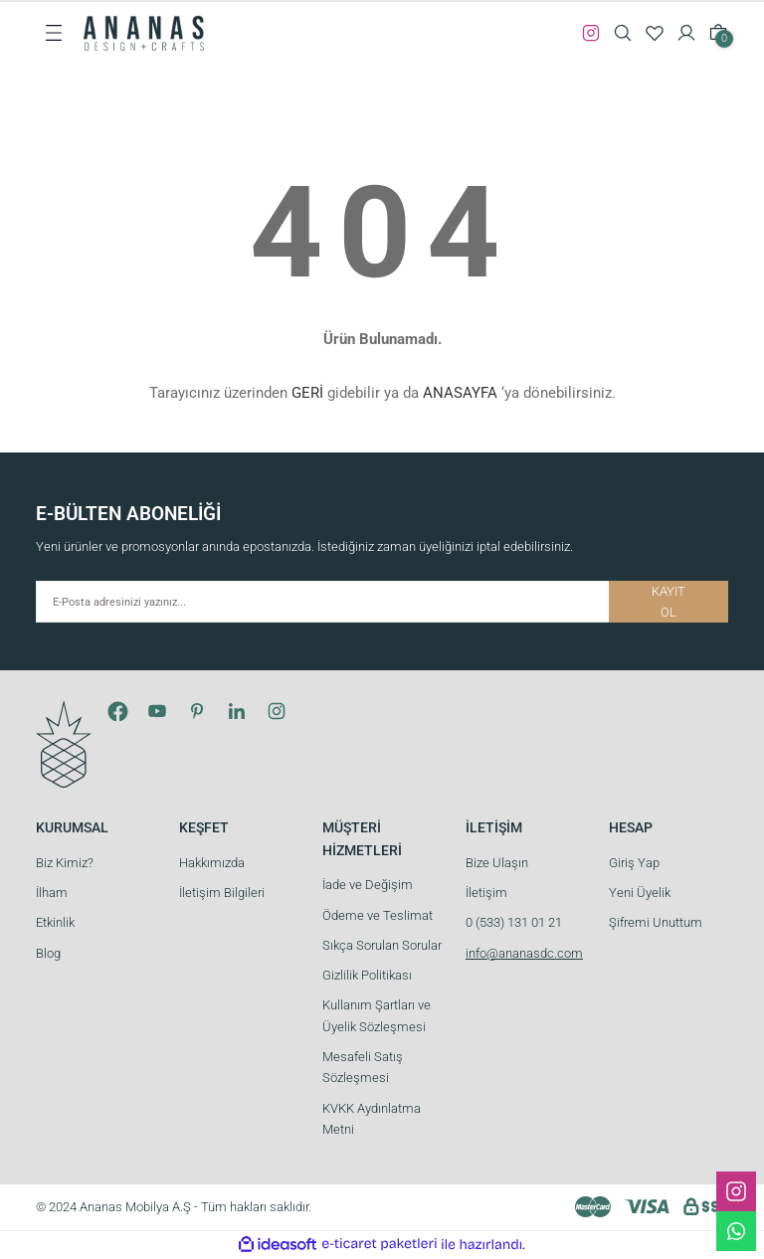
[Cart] (718, 33)
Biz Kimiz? (65, 862)
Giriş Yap (634, 862)
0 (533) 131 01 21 (514, 922)
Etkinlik (55, 922)
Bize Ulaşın (497, 862)
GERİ (307, 393)
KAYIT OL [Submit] (668, 602)
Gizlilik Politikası (367, 975)
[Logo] (144, 32)
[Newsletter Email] (382, 602)
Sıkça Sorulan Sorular (382, 945)
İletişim (486, 892)
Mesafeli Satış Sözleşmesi (362, 1067)
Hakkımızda (212, 862)
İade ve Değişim (367, 884)
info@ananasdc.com (524, 953)
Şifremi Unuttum (655, 922)
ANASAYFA (460, 393)
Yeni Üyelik (639, 892)
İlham (52, 892)
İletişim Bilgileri (222, 892)
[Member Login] (686, 33)
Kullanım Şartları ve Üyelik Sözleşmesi (376, 1015)
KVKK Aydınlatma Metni (371, 1119)
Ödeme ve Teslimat (377, 915)
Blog (48, 953)
